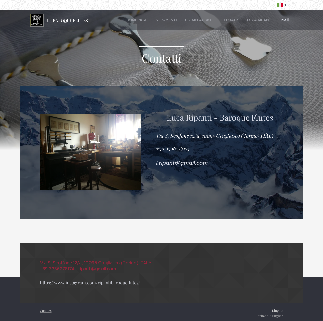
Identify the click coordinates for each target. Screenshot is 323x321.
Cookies (46, 310)
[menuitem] (126, 20)
